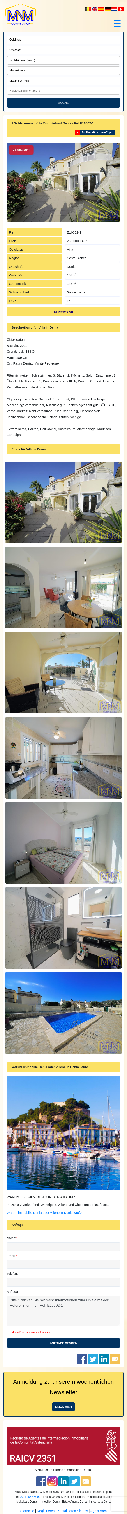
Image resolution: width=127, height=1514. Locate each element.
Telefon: (12, 1273)
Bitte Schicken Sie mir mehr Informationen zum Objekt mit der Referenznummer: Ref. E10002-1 (63, 1311)
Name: (11, 1238)
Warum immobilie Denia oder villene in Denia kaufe (44, 1212)
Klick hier (63, 1406)
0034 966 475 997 (31, 1496)
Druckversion (63, 311)
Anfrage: (13, 1291)
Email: (11, 1256)
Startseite (27, 1511)
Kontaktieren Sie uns (72, 1511)
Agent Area (98, 1511)
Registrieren (46, 1511)
